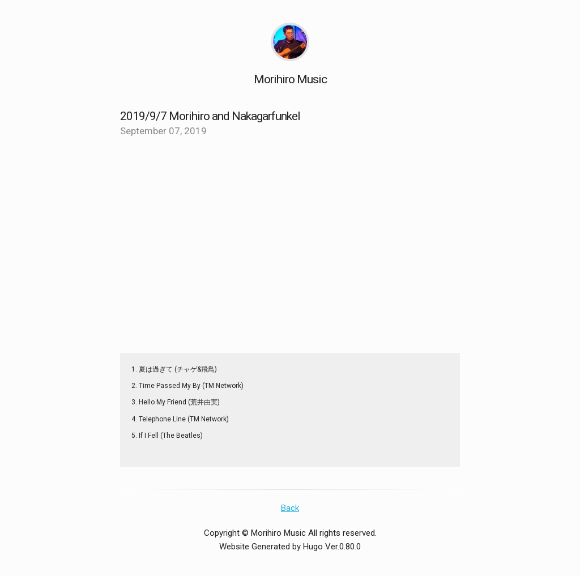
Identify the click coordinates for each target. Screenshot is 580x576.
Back (290, 508)
